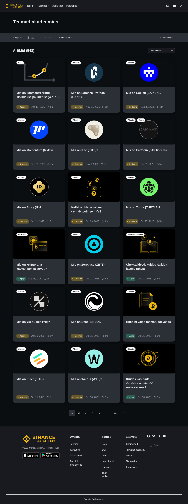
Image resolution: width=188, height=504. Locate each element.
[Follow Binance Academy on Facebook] (148, 436)
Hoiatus (130, 455)
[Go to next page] (123, 413)
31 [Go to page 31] (115, 413)
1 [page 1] (72, 413)
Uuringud (106, 467)
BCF (104, 450)
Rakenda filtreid (47, 37)
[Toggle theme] (181, 6)
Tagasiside (131, 467)
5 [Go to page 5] (99, 413)
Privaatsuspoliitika (135, 450)
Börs (104, 444)
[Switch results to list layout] (32, 37)
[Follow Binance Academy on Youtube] (164, 436)
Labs (104, 455)
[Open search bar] (166, 6)
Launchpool (108, 461)
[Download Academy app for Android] (49, 455)
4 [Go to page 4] (92, 413)
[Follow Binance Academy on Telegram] (158, 436)
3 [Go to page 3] (86, 413)
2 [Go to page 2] (79, 413)
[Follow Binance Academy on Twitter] (153, 436)
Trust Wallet (105, 475)
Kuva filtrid (166, 37)
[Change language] (174, 6)
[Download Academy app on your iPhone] (30, 455)
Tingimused (132, 444)
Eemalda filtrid (65, 37)
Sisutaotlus (131, 461)
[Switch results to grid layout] (28, 37)
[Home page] (14, 6)
